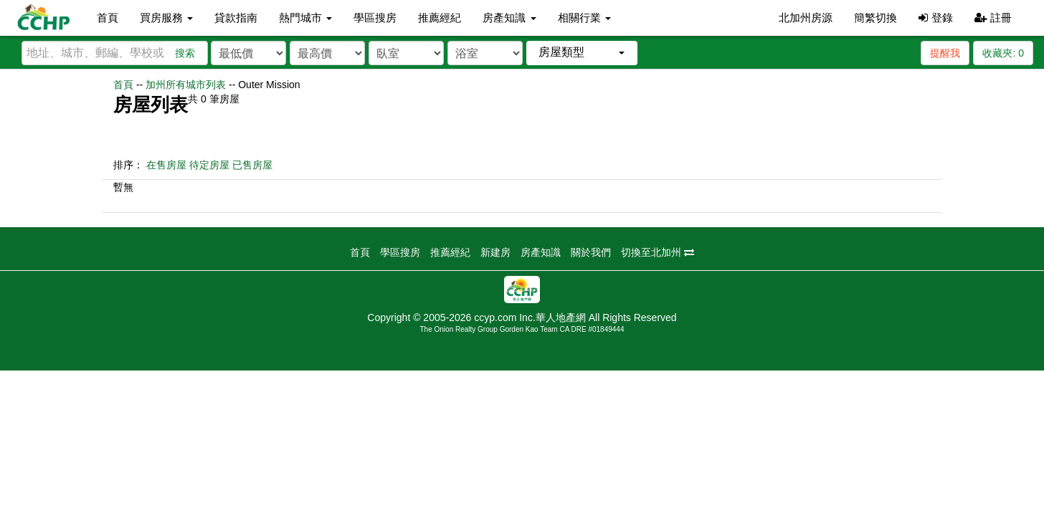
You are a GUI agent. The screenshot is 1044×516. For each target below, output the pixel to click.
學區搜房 (375, 17)
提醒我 (945, 53)
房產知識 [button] (509, 17)
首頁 (107, 17)
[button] (582, 52)
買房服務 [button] (166, 17)
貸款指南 (235, 17)
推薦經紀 (439, 17)
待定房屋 (209, 165)
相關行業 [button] (584, 17)
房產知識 (541, 252)
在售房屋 (166, 165)
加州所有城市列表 (186, 84)
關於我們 (591, 252)
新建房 (495, 252)
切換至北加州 (657, 252)
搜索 (185, 53)
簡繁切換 (875, 17)
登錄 (935, 17)
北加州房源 (805, 17)
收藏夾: (1003, 53)
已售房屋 (252, 165)
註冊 (993, 17)
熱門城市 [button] (305, 17)
